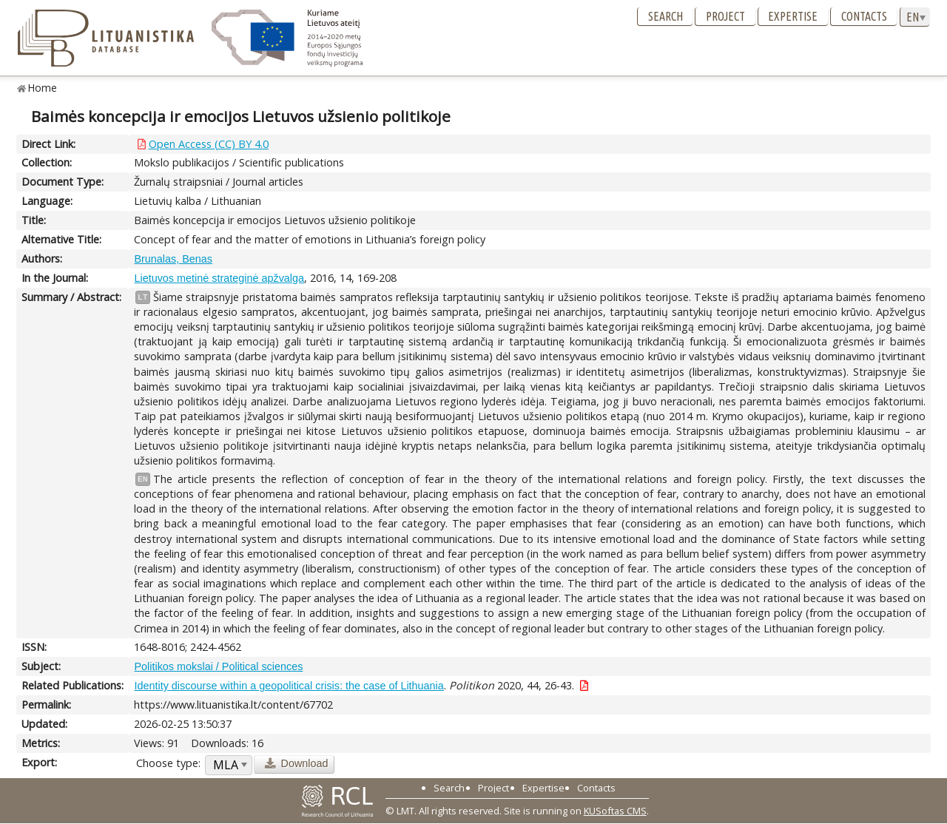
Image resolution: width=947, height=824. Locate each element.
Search (665, 16)
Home (42, 88)
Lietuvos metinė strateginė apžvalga (219, 278)
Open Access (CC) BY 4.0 (209, 144)
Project (725, 16)
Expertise (793, 16)
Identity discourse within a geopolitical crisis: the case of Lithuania (288, 686)
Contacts (864, 16)
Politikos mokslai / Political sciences (218, 666)
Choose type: (168, 763)
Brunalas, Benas (173, 259)
